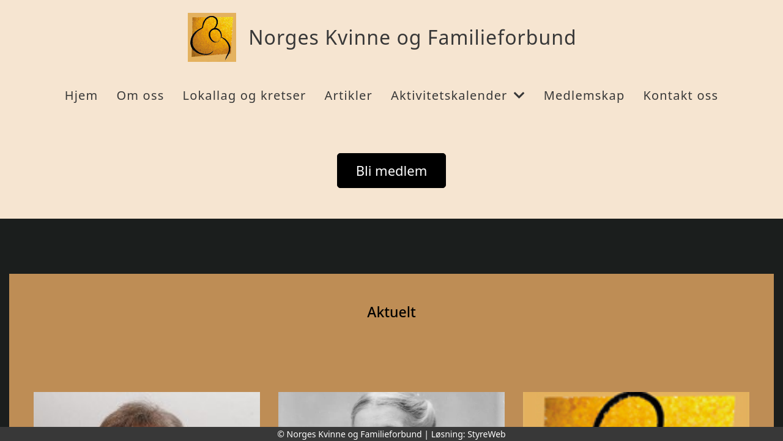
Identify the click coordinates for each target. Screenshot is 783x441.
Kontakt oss (680, 95)
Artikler (349, 95)
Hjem (81, 95)
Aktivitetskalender (458, 95)
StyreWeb (486, 434)
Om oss (140, 95)
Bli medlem (392, 170)
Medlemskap (584, 95)
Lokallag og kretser (244, 95)
